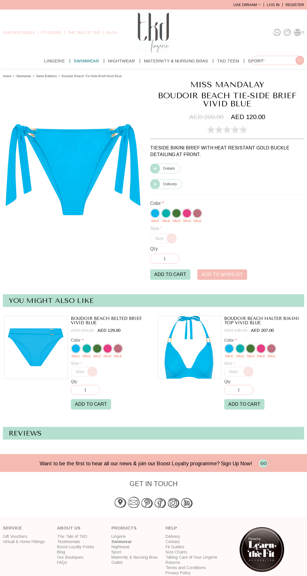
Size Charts (176, 552)
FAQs (62, 562)
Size (156, 228)
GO (263, 463)
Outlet (116, 562)
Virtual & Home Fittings (24, 541)
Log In (273, 5)
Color (157, 203)
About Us (68, 528)
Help (171, 528)
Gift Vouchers (15, 536)
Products (124, 528)
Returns (173, 562)
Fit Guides (51, 32)
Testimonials (68, 541)
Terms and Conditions (186, 567)
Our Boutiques (19, 32)
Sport (116, 552)
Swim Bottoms (46, 76)
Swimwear (86, 60)
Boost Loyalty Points (75, 546)
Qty (154, 248)
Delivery (170, 184)
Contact (173, 541)
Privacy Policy (178, 573)
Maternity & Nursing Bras (176, 60)
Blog (111, 32)
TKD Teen (228, 60)
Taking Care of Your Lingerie (191, 557)
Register (295, 5)
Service (12, 528)
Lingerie (54, 60)
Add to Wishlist (222, 274)
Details (169, 168)
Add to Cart (170, 274)
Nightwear (121, 60)
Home (7, 76)
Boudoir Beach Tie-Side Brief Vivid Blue (92, 76)
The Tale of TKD (84, 32)
